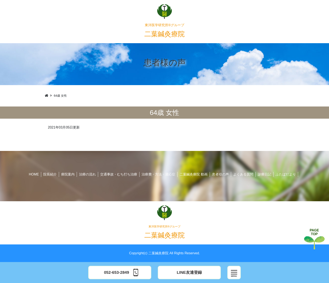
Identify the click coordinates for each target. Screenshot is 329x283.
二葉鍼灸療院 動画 (193, 174)
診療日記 (264, 174)
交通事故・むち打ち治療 (118, 174)
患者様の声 (220, 174)
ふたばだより (286, 174)
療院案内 (68, 174)
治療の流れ (87, 174)
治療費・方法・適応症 (158, 174)
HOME (34, 174)
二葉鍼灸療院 (164, 30)
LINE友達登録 (189, 272)
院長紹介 (50, 174)
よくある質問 (243, 174)
